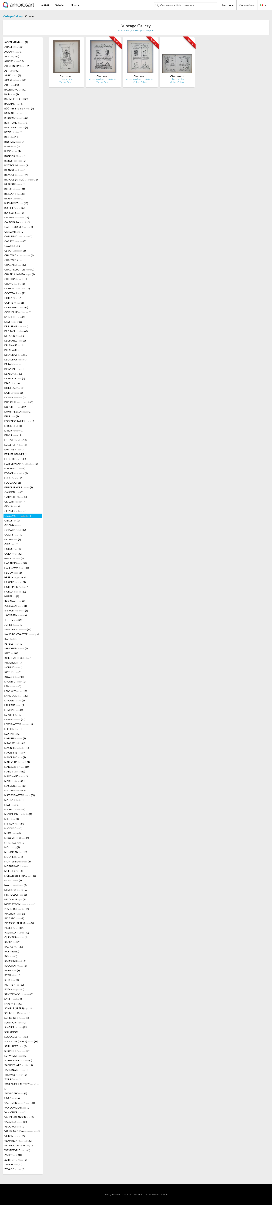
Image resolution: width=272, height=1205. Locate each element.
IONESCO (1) (15, 605)
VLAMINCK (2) (18, 1140)
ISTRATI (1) (16, 610)
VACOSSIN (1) (19, 1102)
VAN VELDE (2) (15, 1112)
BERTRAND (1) (16, 122)
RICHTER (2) (14, 984)
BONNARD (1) (15, 155)
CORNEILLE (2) (17, 312)
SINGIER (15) (15, 1027)
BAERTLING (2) (15, 89)
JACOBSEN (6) (15, 615)
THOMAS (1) (15, 1074)
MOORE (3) (13, 856)
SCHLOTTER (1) (17, 1013)
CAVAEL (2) (12, 245)
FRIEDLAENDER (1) (18, 487)
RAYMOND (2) (15, 960)
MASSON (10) (15, 785)
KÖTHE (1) (12, 672)
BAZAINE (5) (13, 103)
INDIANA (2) (14, 601)
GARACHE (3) (15, 496)
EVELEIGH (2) (15, 444)
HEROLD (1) (15, 582)
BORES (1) (15, 160)
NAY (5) (15, 885)
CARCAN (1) (13, 231)
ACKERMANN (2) (16, 42)
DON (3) (13, 392)
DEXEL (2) (13, 373)
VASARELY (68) (16, 1121)
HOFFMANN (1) (16, 586)
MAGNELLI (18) (16, 747)
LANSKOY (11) (15, 690)
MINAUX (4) (14, 823)
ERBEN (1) (13, 425)
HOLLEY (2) (15, 591)
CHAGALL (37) (15, 264)
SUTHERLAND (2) (18, 1060)
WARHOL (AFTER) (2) (18, 1145)
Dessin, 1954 (66, 79)
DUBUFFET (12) (15, 406)
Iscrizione (228, 5)
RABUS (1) (12, 941)
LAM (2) (12, 686)
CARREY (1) (15, 241)
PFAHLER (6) (16, 908)
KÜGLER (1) (14, 676)
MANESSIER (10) (16, 766)
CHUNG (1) (14, 283)
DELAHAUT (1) (13, 350)
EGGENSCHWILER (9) (19, 421)
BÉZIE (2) (13, 132)
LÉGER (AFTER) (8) (18, 724)
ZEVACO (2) (14, 1169)
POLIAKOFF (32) (16, 932)
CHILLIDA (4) (16, 278)
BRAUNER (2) (14, 184)
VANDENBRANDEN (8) (19, 1117)
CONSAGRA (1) (16, 307)
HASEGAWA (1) (16, 567)
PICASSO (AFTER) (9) (19, 923)
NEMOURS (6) (15, 889)
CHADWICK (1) (19, 255)
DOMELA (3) (14, 387)
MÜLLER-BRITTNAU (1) (20, 875)
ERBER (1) (13, 430)
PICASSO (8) (14, 918)
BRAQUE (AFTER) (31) (21, 179)
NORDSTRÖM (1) (20, 904)
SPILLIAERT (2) (15, 1046)
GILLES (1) (12, 520)
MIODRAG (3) (13, 828)
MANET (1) (14, 771)
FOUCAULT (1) (12, 482)
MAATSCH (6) (14, 743)
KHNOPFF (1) (16, 648)
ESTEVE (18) (15, 440)
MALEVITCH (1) (17, 762)
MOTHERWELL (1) (17, 866)
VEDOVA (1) (14, 1126)
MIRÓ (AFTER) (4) (16, 837)
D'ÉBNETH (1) (14, 316)
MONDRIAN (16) (15, 852)
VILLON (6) (14, 1135)
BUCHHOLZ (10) (16, 203)
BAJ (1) (11, 94)
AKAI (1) (11, 56)
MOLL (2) (12, 847)
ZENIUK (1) (13, 1164)
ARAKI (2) (15, 80)
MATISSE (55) (15, 790)
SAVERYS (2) (13, 1003)
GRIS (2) (11, 544)
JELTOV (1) (13, 619)
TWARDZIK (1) (15, 1093)
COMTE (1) (14, 302)
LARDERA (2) (14, 700)
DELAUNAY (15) (16, 354)
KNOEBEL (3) (13, 662)
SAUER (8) (13, 998)
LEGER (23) (14, 719)
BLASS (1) (12, 146)
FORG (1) (13, 477)
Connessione (246, 5)
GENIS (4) (12, 506)
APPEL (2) (12, 75)
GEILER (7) (14, 501)
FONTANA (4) (14, 468)
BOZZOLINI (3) (16, 165)
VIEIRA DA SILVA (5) (22, 1131)
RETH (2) (12, 975)
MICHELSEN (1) (18, 814)
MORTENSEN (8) (17, 861)
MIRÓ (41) (12, 833)
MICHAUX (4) (14, 809)
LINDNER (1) (15, 738)
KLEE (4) (11, 653)
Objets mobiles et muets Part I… (103, 79)
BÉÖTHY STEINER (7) (19, 108)
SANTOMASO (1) (18, 994)
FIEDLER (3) (15, 458)
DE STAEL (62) (16, 331)
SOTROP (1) (11, 1031)
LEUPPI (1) (12, 733)
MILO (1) (11, 818)
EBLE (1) (11, 416)
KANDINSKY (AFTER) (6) (21, 634)
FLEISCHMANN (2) (21, 463)
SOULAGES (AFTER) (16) (21, 1041)
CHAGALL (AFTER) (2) (19, 269)
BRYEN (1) (13, 198)
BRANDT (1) (15, 170)
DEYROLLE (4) (14, 378)
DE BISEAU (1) (16, 326)
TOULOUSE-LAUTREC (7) (21, 1086)
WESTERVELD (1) (17, 1150)
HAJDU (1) (14, 558)
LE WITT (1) (12, 714)
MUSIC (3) (13, 880)
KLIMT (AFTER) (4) (18, 657)
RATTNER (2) (11, 951)
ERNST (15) (13, 435)
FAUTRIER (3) (14, 449)
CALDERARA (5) (17, 222)
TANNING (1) (16, 1069)
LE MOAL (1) (13, 709)
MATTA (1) (14, 799)
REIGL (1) (12, 970)
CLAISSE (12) (17, 288)
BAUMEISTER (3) (16, 99)
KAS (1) (12, 638)
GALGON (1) (13, 492)
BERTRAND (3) (16, 127)
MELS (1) (11, 804)
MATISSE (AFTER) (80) (19, 795)
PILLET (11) (14, 927)
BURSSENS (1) (14, 212)
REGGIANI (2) (15, 965)
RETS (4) (11, 979)
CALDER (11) (16, 217)
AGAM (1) (13, 51)
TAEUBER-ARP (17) (18, 1065)
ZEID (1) (15, 1159)
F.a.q (166, 1194)
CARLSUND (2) (18, 236)
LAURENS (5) (14, 705)
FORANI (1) (16, 473)
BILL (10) (11, 136)
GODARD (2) (15, 529)
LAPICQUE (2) (16, 695)
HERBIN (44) (15, 577)
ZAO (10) (13, 1154)
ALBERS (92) (14, 61)
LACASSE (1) (15, 681)
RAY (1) (10, 956)
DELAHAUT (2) (13, 345)
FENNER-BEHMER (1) (16, 454)
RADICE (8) (13, 946)
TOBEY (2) (12, 1079)
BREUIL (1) (14, 189)
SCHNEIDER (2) (16, 1017)
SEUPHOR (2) (15, 1022)
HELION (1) (13, 572)
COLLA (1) (13, 297)
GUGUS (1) (12, 548)
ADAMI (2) (13, 46)
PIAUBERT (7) (14, 913)
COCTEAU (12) (15, 293)
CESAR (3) (15, 250)
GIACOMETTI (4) (18, 515)
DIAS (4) (12, 383)
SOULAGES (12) (16, 1036)
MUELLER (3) (13, 870)
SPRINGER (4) (17, 1050)
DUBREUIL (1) (18, 402)
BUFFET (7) (14, 207)
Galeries (60, 5)
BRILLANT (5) (14, 193)
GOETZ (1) (13, 534)
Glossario (158, 1194)
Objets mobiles (177, 79)
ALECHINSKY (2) (16, 65)
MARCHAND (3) (16, 776)
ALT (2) (11, 70)
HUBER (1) (11, 596)
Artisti (45, 5)
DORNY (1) (15, 397)
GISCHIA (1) (13, 525)
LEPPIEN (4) (13, 728)
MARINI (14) (14, 780)
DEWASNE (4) (14, 368)
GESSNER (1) (15, 511)
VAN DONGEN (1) (16, 1107)
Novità (75, 5)
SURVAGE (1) (15, 1055)
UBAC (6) (12, 1098)
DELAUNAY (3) (15, 359)
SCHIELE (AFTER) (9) (18, 1008)
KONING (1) (13, 667)
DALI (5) (13, 321)
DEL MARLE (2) (15, 340)
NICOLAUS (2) (15, 899)
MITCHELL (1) (14, 842)
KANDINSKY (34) (17, 629)
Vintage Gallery (13, 16)
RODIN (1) (14, 989)
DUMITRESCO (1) (17, 411)
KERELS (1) (13, 643)
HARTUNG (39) (15, 563)
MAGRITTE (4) (15, 752)
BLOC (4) (12, 151)
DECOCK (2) (14, 335)
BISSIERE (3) (14, 141)
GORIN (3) (12, 539)
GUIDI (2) (13, 553)
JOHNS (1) (13, 624)
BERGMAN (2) (16, 117)
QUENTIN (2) (16, 937)
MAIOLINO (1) (15, 757)
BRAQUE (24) (16, 174)
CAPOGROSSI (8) (18, 226)
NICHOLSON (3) (15, 894)
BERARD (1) (15, 113)
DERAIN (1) (13, 364)
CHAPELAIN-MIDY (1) (19, 274)
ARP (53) (11, 84)
